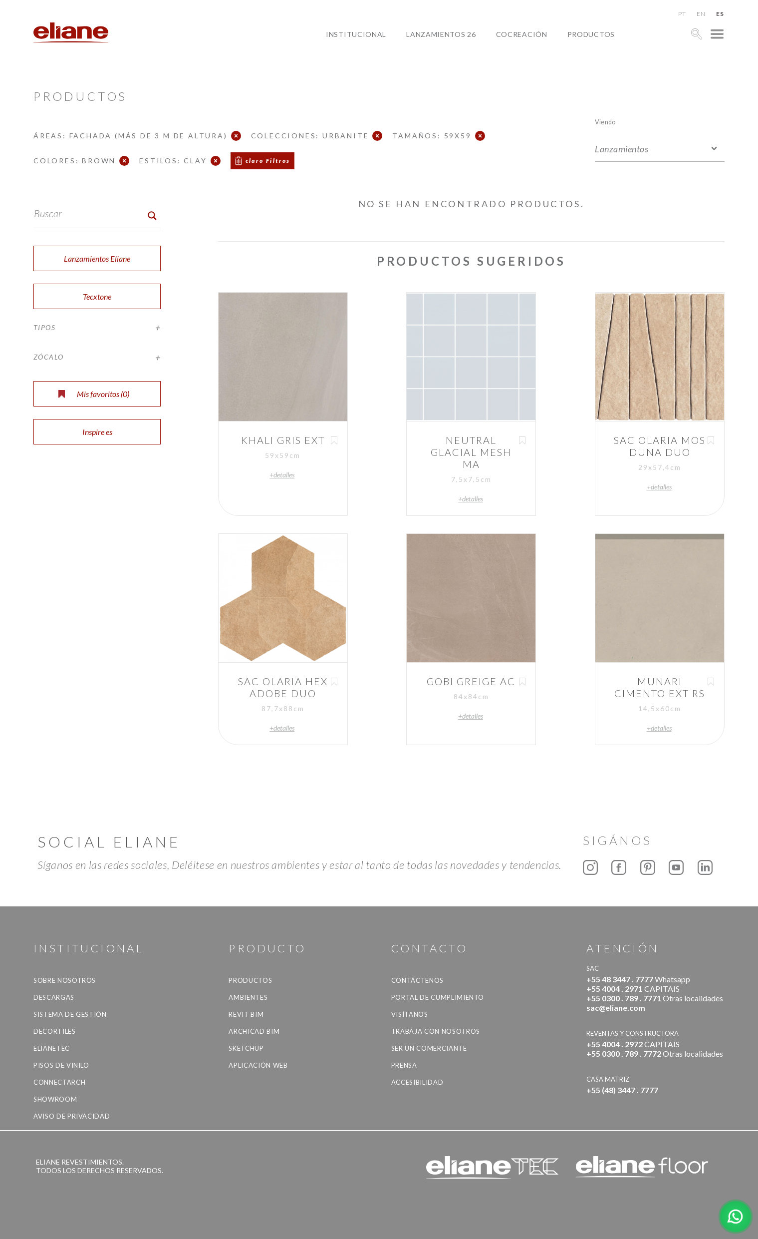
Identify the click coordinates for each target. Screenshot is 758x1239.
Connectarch (59, 1082)
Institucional (356, 34)
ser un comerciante (429, 1048)
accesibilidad (417, 1082)
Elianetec (51, 1048)
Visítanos (409, 1014)
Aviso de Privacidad (71, 1116)
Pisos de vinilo (61, 1065)
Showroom (55, 1099)
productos (591, 34)
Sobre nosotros (64, 980)
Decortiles (54, 1031)
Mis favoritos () (93, 394)
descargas (53, 997)
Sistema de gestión (70, 1014)
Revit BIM (246, 1014)
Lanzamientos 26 (441, 34)
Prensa (404, 1065)
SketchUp (246, 1048)
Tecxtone (97, 296)
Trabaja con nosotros (435, 1031)
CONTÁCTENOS (417, 980)
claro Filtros (268, 160)
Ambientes (248, 997)
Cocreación (521, 34)
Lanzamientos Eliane (97, 258)
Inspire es (97, 431)
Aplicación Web (258, 1065)
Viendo (605, 121)
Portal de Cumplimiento (437, 997)
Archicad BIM (254, 1031)
